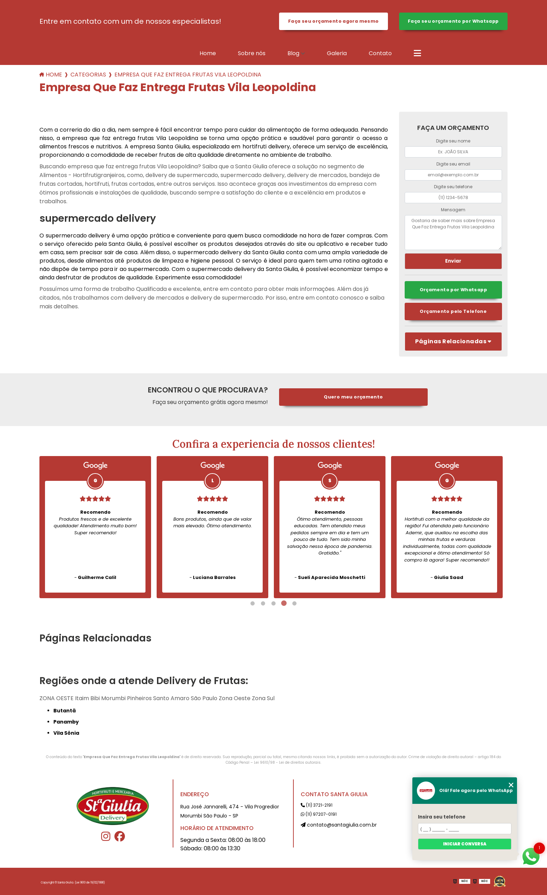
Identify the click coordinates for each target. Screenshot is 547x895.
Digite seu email (453, 164)
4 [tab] (283, 603)
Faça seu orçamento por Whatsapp (453, 21)
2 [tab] (263, 603)
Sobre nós (251, 53)
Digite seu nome (453, 141)
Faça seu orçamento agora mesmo (333, 21)
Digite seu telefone (453, 187)
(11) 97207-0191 (319, 814)
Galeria (337, 53)
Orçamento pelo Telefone (453, 311)
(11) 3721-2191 (316, 805)
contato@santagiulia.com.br (339, 824)
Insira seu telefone (441, 817)
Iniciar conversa (464, 844)
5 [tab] (294, 603)
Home (208, 53)
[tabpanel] (95, 527)
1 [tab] (252, 603)
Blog (293, 53)
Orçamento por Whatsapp (453, 290)
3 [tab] (273, 603)
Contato (380, 53)
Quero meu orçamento (353, 397)
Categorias (88, 75)
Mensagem (453, 210)
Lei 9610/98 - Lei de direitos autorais (287, 762)
